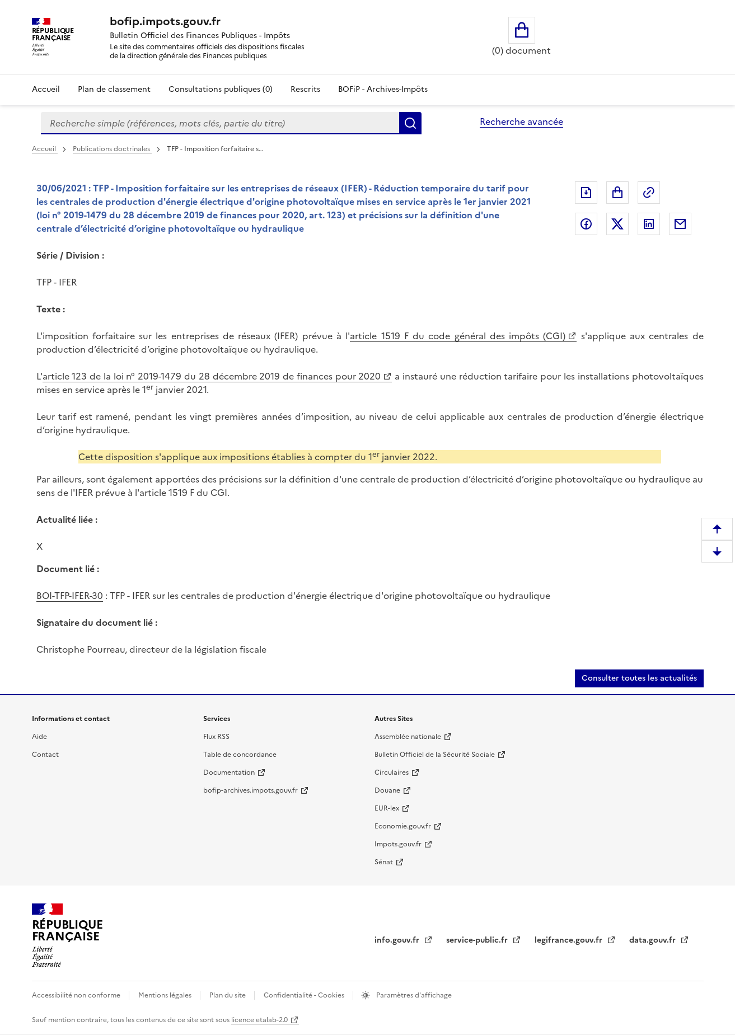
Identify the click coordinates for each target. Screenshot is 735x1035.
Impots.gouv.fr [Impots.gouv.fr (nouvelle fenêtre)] (398, 844)
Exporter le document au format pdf (586, 192)
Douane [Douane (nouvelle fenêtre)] (387, 790)
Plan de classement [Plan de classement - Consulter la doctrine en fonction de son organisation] (114, 89)
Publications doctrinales (112, 149)
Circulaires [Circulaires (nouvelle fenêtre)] (391, 772)
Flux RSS (216, 737)
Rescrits (305, 89)
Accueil (46, 89)
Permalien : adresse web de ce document (649, 192)
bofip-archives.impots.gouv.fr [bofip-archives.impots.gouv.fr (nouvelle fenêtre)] (250, 790)
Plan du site (228, 995)
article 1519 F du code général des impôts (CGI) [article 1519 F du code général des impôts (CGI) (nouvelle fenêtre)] (457, 336)
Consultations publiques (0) (220, 89)
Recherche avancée (521, 121)
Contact (45, 755)
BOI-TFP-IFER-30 (69, 595)
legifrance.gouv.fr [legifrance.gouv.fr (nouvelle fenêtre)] (570, 940)
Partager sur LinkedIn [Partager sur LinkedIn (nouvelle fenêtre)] (649, 224)
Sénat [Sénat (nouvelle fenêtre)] (383, 862)
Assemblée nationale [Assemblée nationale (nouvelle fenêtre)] (407, 737)
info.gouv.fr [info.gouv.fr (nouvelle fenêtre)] (398, 940)
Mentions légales (165, 995)
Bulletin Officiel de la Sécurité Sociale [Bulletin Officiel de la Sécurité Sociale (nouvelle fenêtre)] (434, 755)
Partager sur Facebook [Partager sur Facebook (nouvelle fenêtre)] (586, 224)
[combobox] (220, 123)
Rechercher (410, 123)
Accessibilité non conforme (77, 995)
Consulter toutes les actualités (639, 678)
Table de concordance (240, 755)
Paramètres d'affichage (413, 995)
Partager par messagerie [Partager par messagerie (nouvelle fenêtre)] (680, 224)
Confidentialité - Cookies (305, 995)
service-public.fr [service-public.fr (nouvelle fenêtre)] (478, 940)
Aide (39, 737)
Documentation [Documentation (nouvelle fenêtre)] (229, 772)
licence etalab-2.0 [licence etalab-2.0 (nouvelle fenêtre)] (259, 1020)
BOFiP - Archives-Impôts (383, 89)
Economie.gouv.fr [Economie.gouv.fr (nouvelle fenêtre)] (402, 826)
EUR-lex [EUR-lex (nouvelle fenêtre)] (386, 808)
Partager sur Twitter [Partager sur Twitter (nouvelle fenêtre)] (617, 224)
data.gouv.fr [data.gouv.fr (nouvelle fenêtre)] (653, 940)
